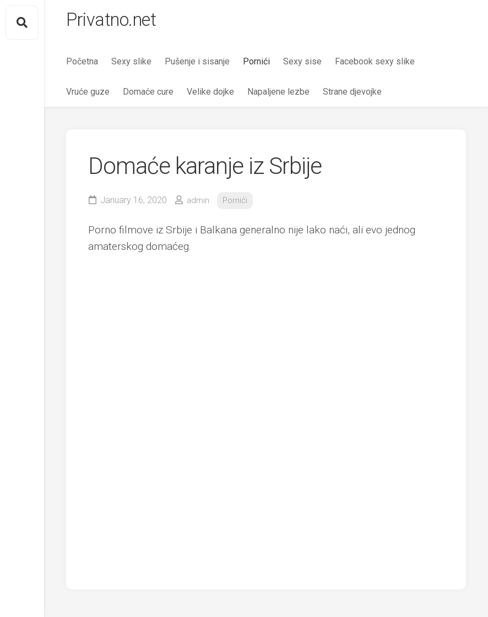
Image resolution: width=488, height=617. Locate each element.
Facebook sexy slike (375, 66)
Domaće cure (148, 96)
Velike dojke (210, 96)
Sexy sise (302, 66)
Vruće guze (88, 96)
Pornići (256, 66)
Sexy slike (131, 66)
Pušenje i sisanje (197, 66)
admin (198, 205)
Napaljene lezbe (278, 96)
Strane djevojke (352, 96)
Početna (82, 66)
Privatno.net (117, 22)
